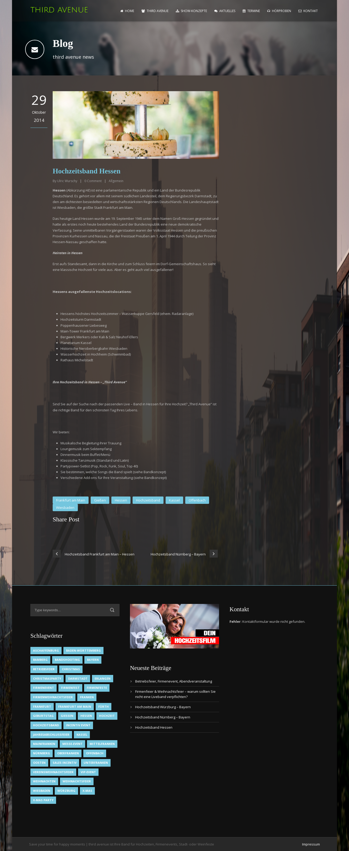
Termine (251, 11)
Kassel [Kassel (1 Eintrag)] (82, 735)
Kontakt (308, 11)
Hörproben (279, 11)
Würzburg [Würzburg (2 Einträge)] (66, 791)
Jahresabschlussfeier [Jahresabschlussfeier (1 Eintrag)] (51, 735)
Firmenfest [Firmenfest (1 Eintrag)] (70, 688)
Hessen (121, 500)
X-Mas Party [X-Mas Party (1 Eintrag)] (43, 800)
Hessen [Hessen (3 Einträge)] (86, 716)
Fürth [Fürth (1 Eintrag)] (103, 706)
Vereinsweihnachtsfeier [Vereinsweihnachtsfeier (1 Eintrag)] (53, 772)
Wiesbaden (65, 507)
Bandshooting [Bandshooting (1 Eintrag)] (67, 660)
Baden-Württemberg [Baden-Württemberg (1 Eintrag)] (83, 650)
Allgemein (116, 181)
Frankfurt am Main (70, 500)
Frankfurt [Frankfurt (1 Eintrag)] (42, 706)
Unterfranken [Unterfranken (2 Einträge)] (96, 763)
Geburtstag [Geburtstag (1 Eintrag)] (43, 716)
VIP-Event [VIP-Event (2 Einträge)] (88, 772)
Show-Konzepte (191, 11)
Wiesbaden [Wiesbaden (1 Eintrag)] (41, 791)
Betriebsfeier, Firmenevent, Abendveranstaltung (173, 681)
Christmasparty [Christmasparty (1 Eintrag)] (47, 678)
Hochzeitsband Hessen (153, 727)
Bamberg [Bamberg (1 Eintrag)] (40, 660)
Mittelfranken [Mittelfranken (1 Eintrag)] (102, 744)
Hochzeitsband (148, 500)
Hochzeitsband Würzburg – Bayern (163, 707)
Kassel (174, 500)
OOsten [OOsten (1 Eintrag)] (39, 763)
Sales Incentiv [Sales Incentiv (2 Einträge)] (65, 763)
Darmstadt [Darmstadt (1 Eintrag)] (78, 678)
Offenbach (197, 500)
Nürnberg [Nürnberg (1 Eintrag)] (41, 753)
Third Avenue (154, 11)
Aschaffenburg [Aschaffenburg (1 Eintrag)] (46, 650)
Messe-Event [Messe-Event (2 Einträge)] (72, 744)
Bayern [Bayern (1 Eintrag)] (93, 660)
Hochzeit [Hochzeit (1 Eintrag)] (107, 716)
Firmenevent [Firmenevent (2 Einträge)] (43, 688)
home (127, 11)
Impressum (311, 844)
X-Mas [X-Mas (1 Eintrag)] (87, 791)
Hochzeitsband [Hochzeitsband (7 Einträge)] (46, 725)
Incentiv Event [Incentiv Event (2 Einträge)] (78, 725)
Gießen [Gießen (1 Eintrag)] (67, 716)
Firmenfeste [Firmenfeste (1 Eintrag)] (97, 688)
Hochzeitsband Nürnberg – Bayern (162, 717)
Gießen (100, 500)
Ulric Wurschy (67, 181)
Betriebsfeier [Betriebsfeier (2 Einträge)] (44, 669)
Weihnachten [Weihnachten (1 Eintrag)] (44, 781)
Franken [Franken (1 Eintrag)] (87, 697)
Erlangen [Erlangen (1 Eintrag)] (103, 678)
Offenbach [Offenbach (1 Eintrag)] (94, 753)
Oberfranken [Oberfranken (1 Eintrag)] (68, 753)
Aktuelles (224, 11)
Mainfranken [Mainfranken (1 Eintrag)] (44, 744)
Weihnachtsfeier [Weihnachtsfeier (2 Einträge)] (77, 781)
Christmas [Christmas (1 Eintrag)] (71, 669)
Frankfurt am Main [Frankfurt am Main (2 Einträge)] (74, 706)
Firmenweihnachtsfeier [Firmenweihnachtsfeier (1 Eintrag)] (53, 697)
